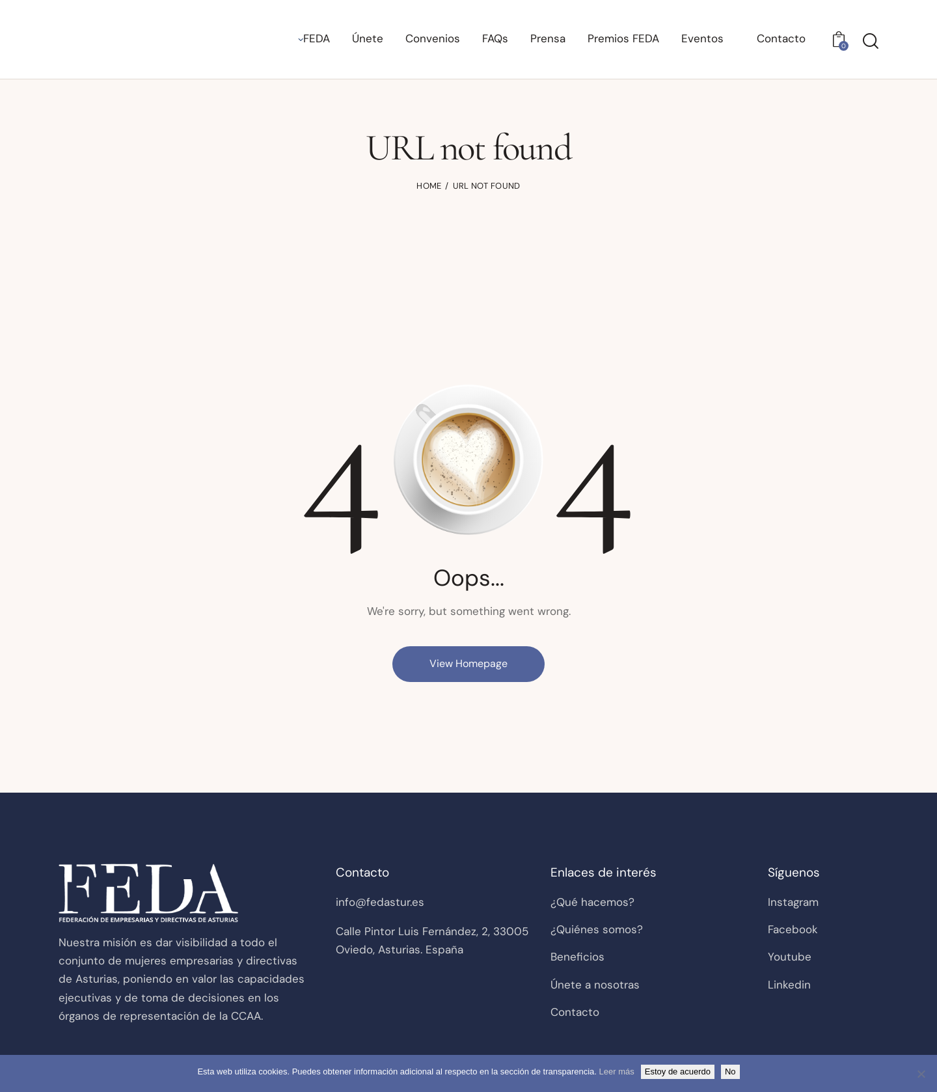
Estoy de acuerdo (678, 1071)
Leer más (616, 1071)
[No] (920, 1073)
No (730, 1071)
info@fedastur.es (380, 902)
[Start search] (871, 41)
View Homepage (468, 663)
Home (428, 185)
